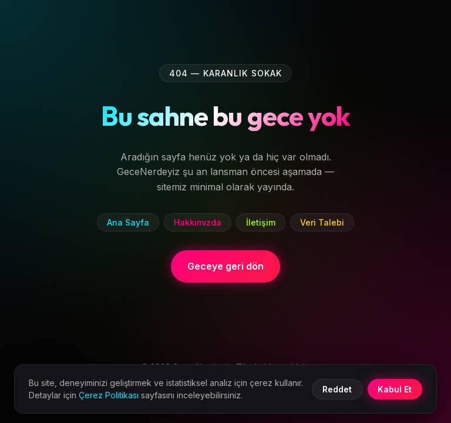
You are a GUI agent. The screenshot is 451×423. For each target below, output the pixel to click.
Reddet (337, 389)
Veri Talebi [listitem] (322, 222)
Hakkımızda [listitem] (197, 222)
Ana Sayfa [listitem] (128, 222)
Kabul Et (395, 389)
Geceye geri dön (225, 266)
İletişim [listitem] (260, 222)
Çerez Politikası (109, 395)
